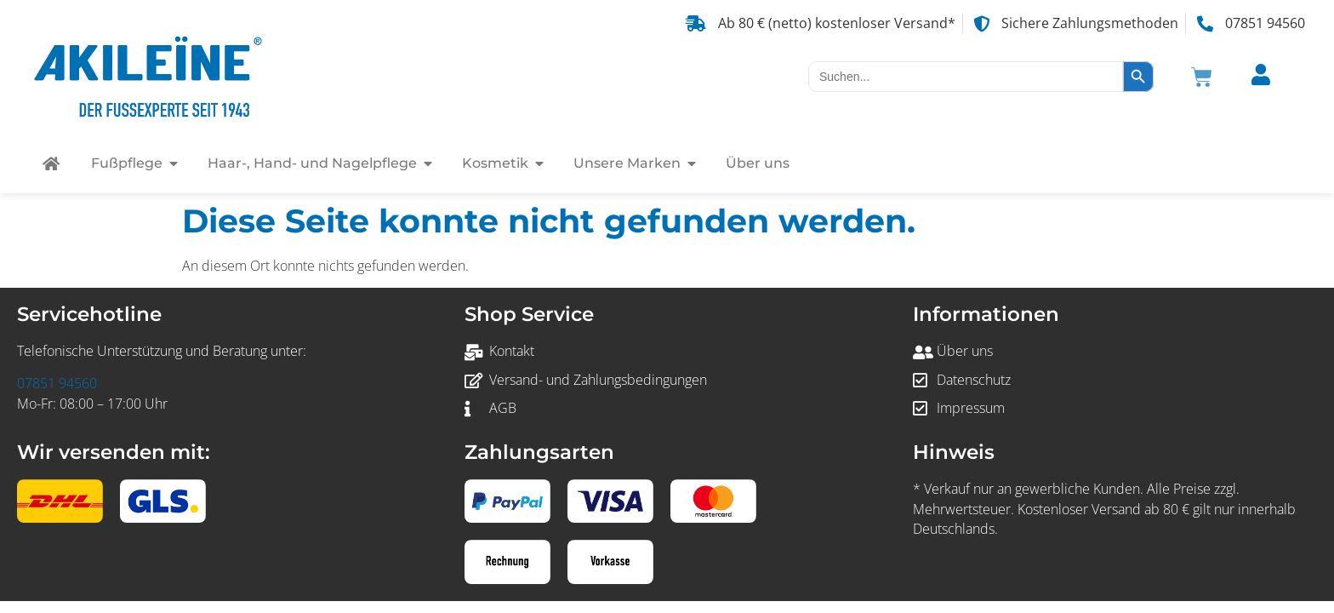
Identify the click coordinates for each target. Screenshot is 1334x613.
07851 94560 (57, 383)
